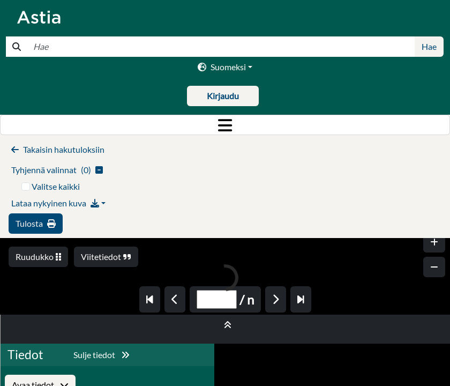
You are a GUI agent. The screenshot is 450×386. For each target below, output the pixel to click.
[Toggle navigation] (225, 125)
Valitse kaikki (56, 186)
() (57, 170)
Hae (429, 46)
